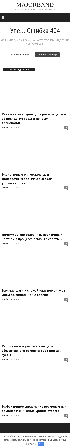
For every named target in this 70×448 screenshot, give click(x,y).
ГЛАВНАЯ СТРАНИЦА (47, 55)
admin (5, 127)
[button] (64, 17)
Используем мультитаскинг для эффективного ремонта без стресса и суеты (32, 350)
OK (41, 443)
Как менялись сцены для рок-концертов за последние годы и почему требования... (34, 118)
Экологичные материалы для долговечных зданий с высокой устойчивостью (27, 178)
